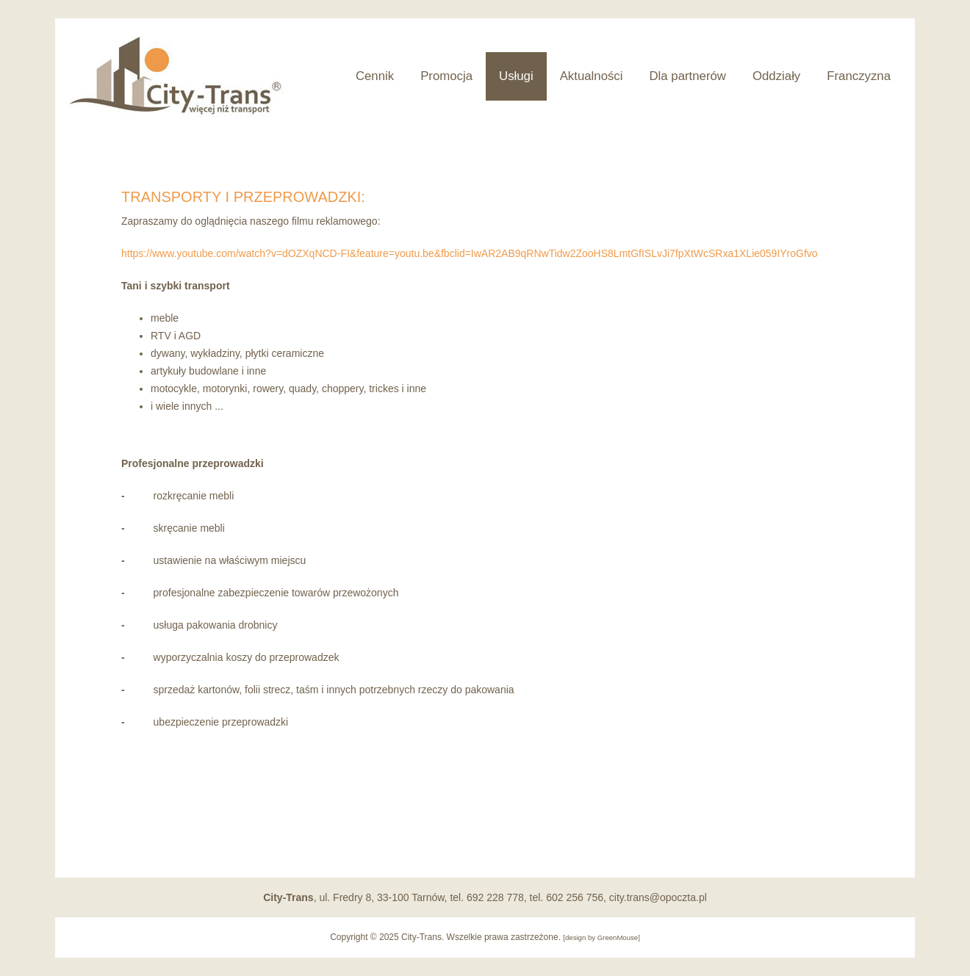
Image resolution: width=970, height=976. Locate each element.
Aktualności (591, 76)
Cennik (375, 76)
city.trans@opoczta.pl (658, 897)
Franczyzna (859, 76)
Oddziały (776, 76)
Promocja (446, 76)
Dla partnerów (688, 76)
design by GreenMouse (601, 937)
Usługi (516, 76)
